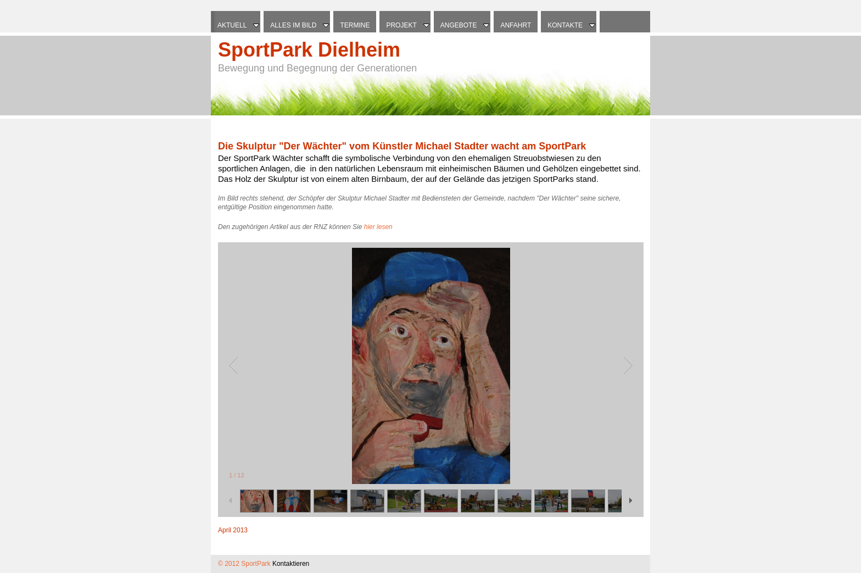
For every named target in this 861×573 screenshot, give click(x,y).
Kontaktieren (290, 564)
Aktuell (239, 25)
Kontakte (572, 25)
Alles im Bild (300, 25)
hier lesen (378, 227)
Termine (355, 25)
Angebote (465, 25)
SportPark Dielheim (309, 49)
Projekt (408, 25)
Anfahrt (515, 25)
